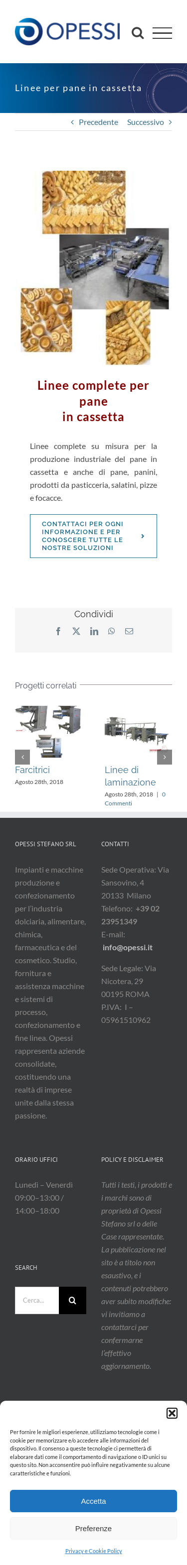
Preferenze (93, 1528)
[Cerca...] (37, 1300)
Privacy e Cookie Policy (93, 1551)
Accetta (93, 1501)
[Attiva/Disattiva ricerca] (138, 32)
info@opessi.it (128, 947)
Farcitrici (32, 770)
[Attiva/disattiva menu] (162, 33)
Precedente (98, 121)
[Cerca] (72, 1300)
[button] (172, 1413)
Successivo (145, 121)
